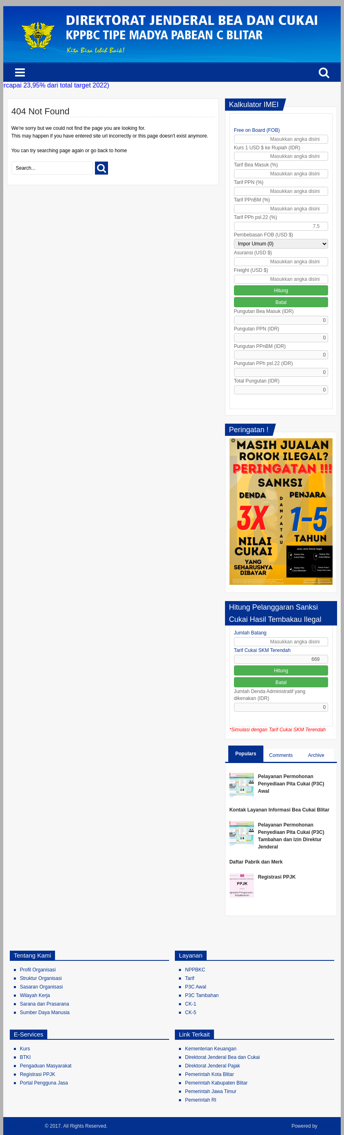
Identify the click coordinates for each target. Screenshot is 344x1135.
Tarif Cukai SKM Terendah (262, 650)
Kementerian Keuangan (210, 1049)
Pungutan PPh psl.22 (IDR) (263, 363)
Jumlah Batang (250, 633)
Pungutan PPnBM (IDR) (260, 346)
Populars (245, 754)
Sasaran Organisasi (41, 987)
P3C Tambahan (202, 995)
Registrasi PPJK (277, 877)
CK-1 (190, 1004)
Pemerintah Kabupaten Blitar (216, 1083)
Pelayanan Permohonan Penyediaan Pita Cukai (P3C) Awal (291, 784)
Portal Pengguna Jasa (44, 1083)
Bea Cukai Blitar (25, 1126)
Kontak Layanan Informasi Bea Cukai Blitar (279, 810)
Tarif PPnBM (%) (252, 200)
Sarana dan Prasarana (44, 1004)
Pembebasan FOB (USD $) (263, 235)
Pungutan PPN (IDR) (256, 329)
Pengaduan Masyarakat (46, 1066)
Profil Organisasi (38, 970)
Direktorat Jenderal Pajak (212, 1066)
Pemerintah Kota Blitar (209, 1074)
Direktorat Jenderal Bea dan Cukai (222, 1057)
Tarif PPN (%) (249, 182)
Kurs (25, 1049)
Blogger (328, 1126)
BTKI (25, 1057)
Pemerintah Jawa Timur (210, 1091)
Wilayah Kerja (35, 995)
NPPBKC (195, 970)
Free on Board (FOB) (257, 130)
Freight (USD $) (251, 270)
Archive (316, 755)
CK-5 (190, 1012)
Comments (281, 755)
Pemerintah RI (200, 1100)
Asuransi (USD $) (253, 253)
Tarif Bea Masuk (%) (256, 165)
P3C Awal (195, 987)
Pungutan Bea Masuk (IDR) (264, 311)
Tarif (189, 978)
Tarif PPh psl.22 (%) (255, 217)
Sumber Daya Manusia (45, 1012)
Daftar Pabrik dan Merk (256, 862)
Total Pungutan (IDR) (257, 381)
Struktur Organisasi (41, 978)
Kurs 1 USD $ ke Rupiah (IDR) (267, 148)
